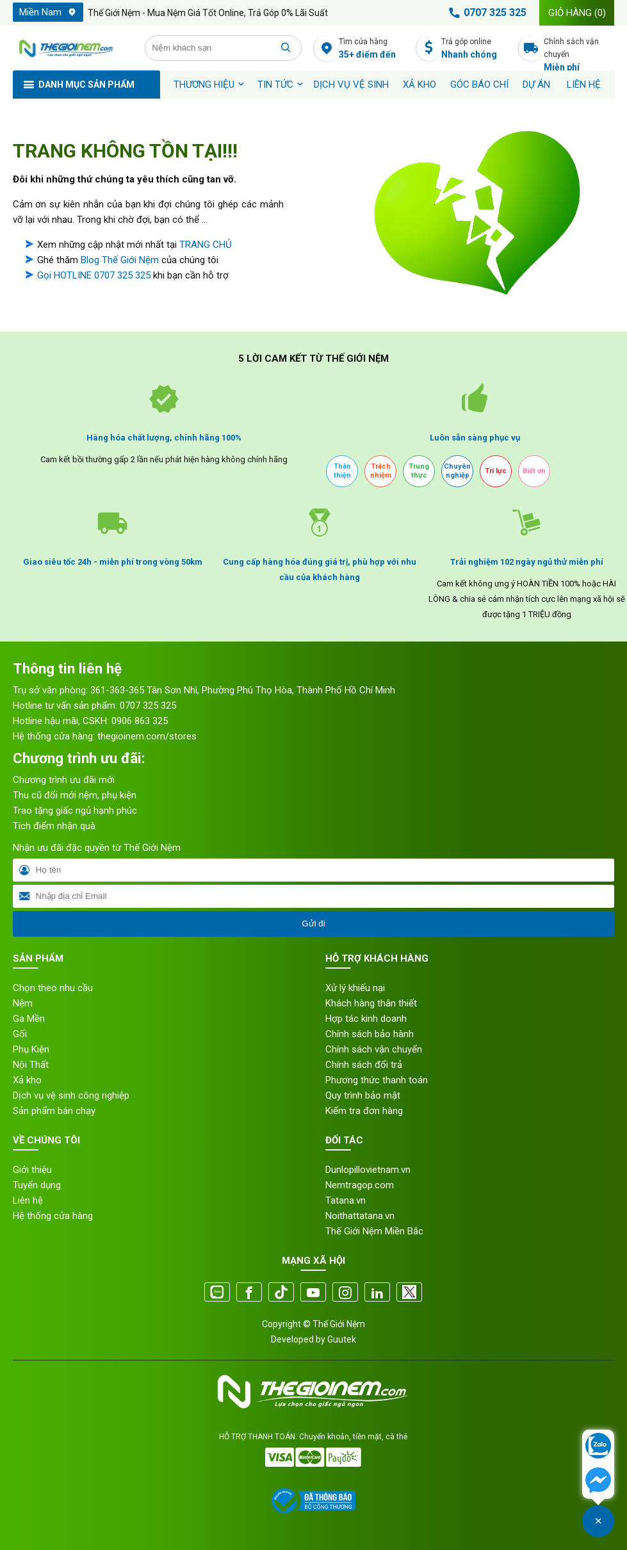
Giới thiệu (32, 1169)
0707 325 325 (485, 13)
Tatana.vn (345, 1200)
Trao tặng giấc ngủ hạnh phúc (75, 810)
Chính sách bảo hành (369, 1034)
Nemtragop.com (359, 1185)
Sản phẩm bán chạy (54, 1111)
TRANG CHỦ (205, 244)
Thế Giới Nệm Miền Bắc (374, 1231)
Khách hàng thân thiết (371, 1003)
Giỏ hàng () (577, 13)
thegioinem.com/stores (147, 736)
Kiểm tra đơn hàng (364, 1111)
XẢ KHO (419, 84)
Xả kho (27, 1080)
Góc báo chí (479, 84)
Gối (20, 1034)
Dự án (536, 84)
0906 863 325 (139, 721)
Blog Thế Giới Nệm (120, 260)
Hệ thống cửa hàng (53, 1216)
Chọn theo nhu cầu (53, 988)
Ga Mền (29, 1018)
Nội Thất (31, 1064)
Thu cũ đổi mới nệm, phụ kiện (74, 795)
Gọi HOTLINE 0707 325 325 (94, 275)
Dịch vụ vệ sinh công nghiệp (71, 1095)
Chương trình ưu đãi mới (64, 780)
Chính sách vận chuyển (579, 49)
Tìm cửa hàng (374, 49)
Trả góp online (476, 49)
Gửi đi (313, 923)
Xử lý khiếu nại (355, 988)
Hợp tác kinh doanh (366, 1018)
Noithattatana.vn (360, 1216)
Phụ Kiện (31, 1049)
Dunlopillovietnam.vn (368, 1169)
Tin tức (275, 84)
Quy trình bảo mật (362, 1095)
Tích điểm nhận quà (54, 826)
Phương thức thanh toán (376, 1080)
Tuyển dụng (37, 1185)
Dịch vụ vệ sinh (351, 84)
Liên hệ (584, 84)
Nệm (23, 1003)
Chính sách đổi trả (363, 1064)
